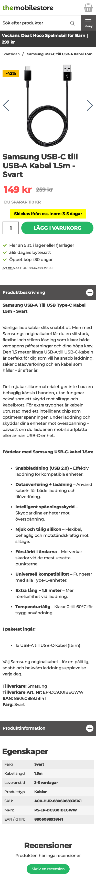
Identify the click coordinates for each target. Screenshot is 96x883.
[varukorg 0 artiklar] (88, 7)
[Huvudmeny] (88, 23)
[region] (48, 292)
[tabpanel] (48, 503)
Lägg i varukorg (57, 228)
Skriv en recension (48, 869)
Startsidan (11, 54)
